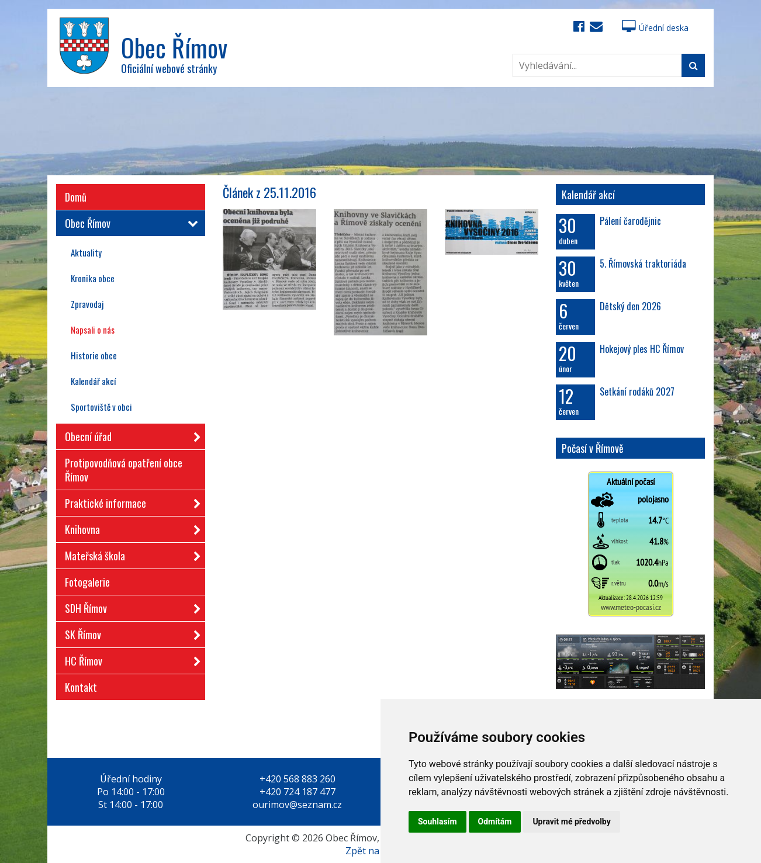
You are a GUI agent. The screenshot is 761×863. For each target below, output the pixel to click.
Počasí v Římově (593, 448)
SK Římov (129, 632)
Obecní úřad (129, 434)
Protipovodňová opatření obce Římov (123, 469)
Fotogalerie (87, 582)
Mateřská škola (129, 553)
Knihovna (129, 527)
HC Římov (129, 658)
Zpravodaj (87, 303)
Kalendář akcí (93, 381)
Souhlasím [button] (437, 821)
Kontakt (81, 687)
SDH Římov (129, 606)
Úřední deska (655, 27)
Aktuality (86, 252)
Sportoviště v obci (101, 406)
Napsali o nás (93, 329)
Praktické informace (129, 501)
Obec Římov (129, 223)
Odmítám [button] (495, 821)
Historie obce (94, 355)
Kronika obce (93, 278)
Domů (76, 197)
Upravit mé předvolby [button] (571, 821)
